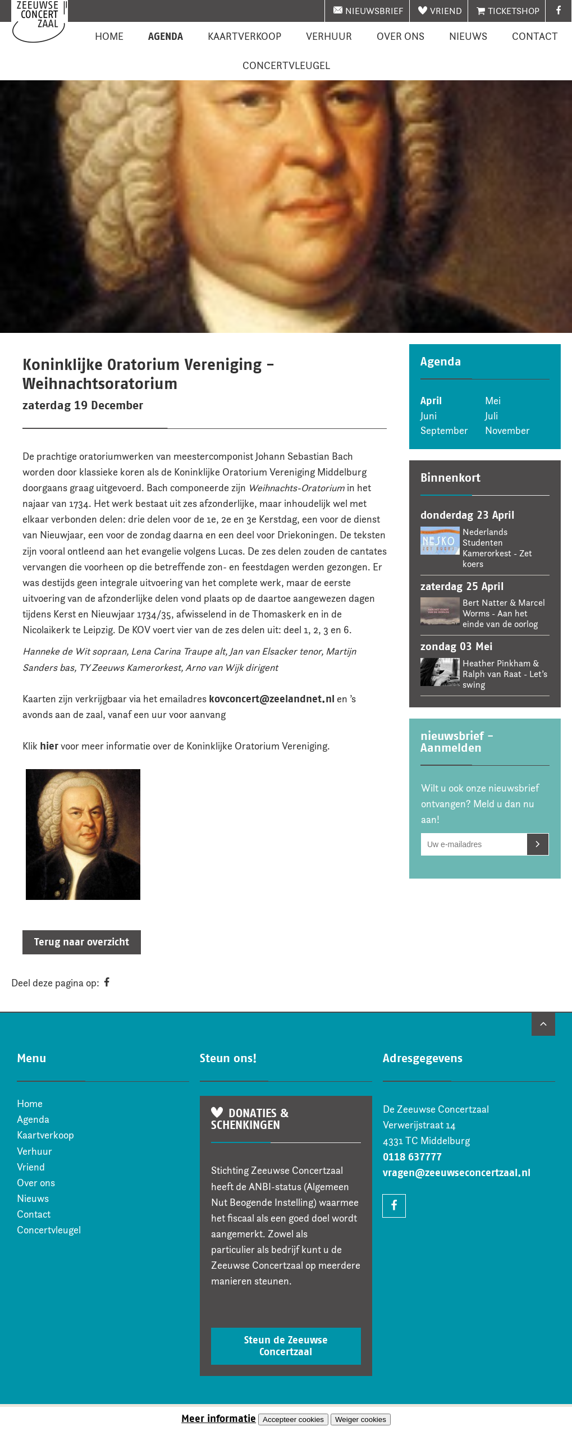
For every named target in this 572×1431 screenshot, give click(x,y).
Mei (493, 401)
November (507, 430)
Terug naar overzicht (81, 942)
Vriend (446, 11)
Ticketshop (513, 11)
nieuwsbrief (374, 11)
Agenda (165, 36)
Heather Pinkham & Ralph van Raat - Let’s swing (505, 674)
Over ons (400, 36)
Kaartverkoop (244, 36)
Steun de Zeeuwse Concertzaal (286, 1345)
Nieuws (468, 36)
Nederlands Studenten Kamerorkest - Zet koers (497, 548)
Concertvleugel (286, 66)
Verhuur (329, 36)
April (431, 400)
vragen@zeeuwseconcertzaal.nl (456, 1172)
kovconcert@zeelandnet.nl (272, 699)
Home (109, 36)
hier (49, 746)
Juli (491, 416)
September (444, 430)
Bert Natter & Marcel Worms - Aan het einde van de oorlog (504, 613)
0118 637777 (412, 1157)
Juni (428, 416)
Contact (535, 36)
